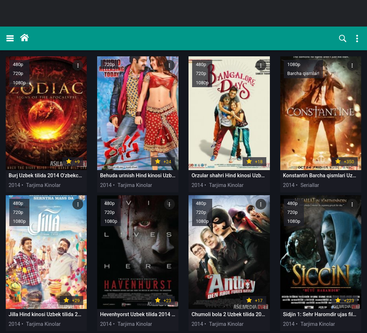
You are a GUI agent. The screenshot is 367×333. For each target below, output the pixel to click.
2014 (14, 169)
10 (252, 319)
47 (292, 319)
